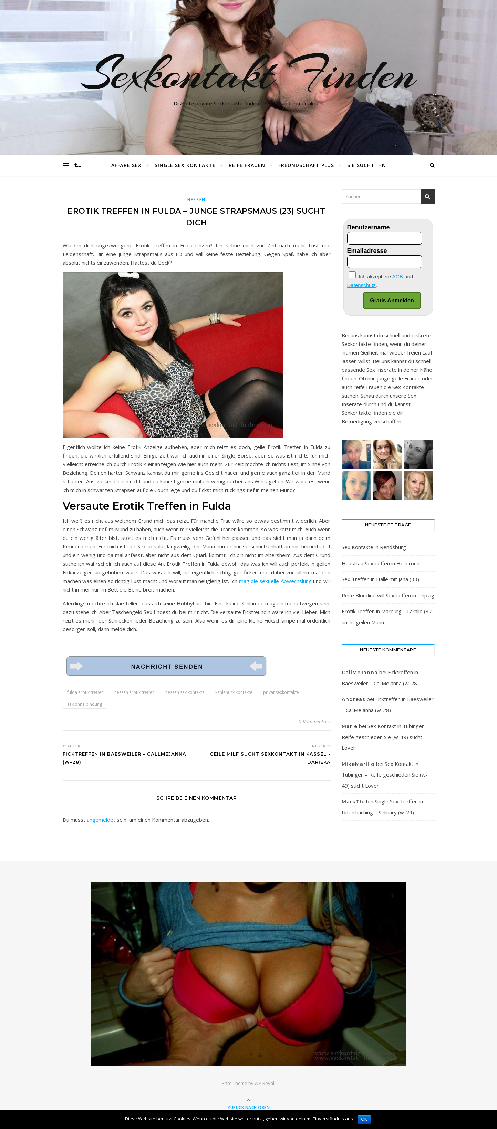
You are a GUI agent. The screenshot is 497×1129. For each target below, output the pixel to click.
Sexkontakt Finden (248, 73)
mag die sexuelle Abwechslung (275, 580)
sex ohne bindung (84, 704)
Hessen (196, 200)
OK (364, 1119)
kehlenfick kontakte (233, 692)
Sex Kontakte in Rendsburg (374, 547)
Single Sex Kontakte (185, 165)
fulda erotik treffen (85, 692)
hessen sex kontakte (185, 692)
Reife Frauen (247, 165)
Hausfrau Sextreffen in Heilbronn (381, 563)
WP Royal (264, 1083)
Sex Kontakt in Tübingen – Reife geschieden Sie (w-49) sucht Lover (385, 736)
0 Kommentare (315, 721)
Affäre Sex (126, 165)
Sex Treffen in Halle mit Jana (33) (380, 579)
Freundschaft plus (306, 165)
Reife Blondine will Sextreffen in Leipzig (388, 595)
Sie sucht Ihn (366, 165)
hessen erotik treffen (134, 692)
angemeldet (101, 819)
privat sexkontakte (281, 692)
